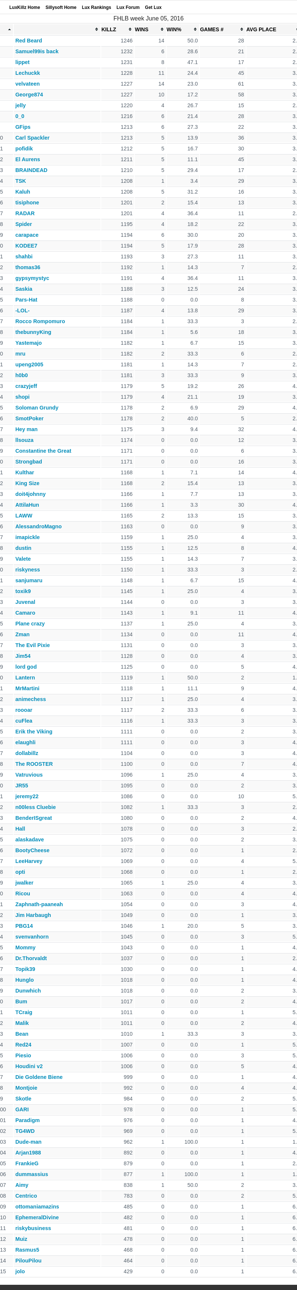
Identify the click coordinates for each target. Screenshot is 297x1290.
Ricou (22, 893)
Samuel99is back (36, 51)
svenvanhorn (32, 937)
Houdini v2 (29, 1066)
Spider (23, 224)
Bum (21, 1001)
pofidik (24, 149)
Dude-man (28, 1142)
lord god (26, 667)
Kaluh (22, 192)
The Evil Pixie (32, 645)
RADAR (25, 213)
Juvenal (25, 602)
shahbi (23, 256)
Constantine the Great (43, 451)
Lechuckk (27, 73)
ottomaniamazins (37, 1207)
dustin (23, 548)
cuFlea (23, 721)
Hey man (26, 429)
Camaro (25, 613)
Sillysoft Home (60, 7)
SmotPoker (29, 418)
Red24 (23, 1045)
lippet (22, 62)
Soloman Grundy (36, 408)
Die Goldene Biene (39, 1077)
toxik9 (23, 591)
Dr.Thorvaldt (31, 958)
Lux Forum (128, 7)
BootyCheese (32, 850)
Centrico (26, 1196)
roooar (23, 710)
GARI (22, 1109)
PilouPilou (28, 1261)
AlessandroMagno (38, 526)
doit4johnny (30, 494)
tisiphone (27, 203)
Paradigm (27, 1120)
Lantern (25, 678)
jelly (20, 105)
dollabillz (26, 753)
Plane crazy (30, 624)
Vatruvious (29, 775)
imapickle (27, 537)
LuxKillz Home (24, 7)
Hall (20, 829)
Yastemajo (28, 343)
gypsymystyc (32, 278)
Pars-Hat (26, 300)
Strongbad (28, 462)
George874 (29, 95)
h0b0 (21, 375)
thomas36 (27, 267)
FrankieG (26, 1163)
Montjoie (26, 1088)
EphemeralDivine (37, 1217)
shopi (22, 397)
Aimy (21, 1185)
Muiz (21, 1239)
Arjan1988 (28, 1153)
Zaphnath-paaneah (39, 904)
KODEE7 (26, 246)
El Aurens (27, 159)
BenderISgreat (33, 818)
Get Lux (153, 7)
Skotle (23, 1099)
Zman (22, 634)
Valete (23, 559)
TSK (20, 181)
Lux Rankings (96, 7)
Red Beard (28, 41)
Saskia (23, 289)
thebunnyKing (33, 332)
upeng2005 (29, 364)
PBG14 (24, 926)
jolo (20, 1271)
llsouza (24, 440)
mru (20, 354)
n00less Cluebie (35, 807)
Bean (21, 1034)
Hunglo (24, 980)
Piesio (23, 1055)
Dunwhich (28, 991)
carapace (26, 235)
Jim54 (23, 656)
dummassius (31, 1174)
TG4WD (25, 1131)
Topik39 (25, 969)
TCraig (23, 1012)
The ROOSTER (34, 764)
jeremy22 (26, 796)
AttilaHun (27, 505)
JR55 (21, 786)
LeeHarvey (28, 861)
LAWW (23, 516)
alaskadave (29, 840)
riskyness (27, 570)
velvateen (27, 84)
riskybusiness (33, 1228)
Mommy (25, 947)
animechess (30, 699)
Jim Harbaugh (33, 915)
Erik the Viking (33, 732)
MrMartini (27, 688)
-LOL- (22, 310)
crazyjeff (26, 386)
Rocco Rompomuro (40, 321)
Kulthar (24, 472)
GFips (23, 127)
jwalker (24, 883)
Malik (22, 1023)
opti (20, 872)
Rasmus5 (27, 1250)
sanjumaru (28, 580)
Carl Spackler (32, 138)
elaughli (25, 742)
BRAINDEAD (31, 170)
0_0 (19, 116)
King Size (27, 483)
